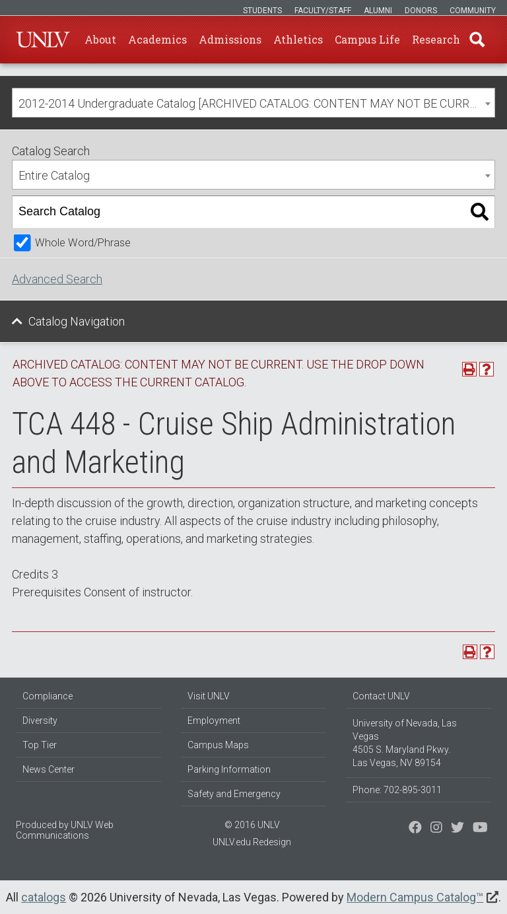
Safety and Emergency (234, 794)
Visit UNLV (208, 696)
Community (473, 10)
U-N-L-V (43, 39)
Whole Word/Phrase (83, 242)
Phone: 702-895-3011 (397, 790)
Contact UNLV (381, 696)
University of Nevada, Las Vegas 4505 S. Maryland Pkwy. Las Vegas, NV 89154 (405, 743)
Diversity (39, 720)
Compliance (47, 696)
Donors (421, 10)
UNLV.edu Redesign (252, 842)
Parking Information (229, 769)
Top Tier (39, 745)
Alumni (378, 10)
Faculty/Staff (322, 10)
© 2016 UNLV (252, 825)
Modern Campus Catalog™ (415, 897)
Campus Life (367, 39)
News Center (48, 769)
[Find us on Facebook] (415, 829)
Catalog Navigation (76, 321)
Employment (213, 720)
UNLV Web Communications (65, 830)
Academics (157, 39)
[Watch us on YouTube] (480, 829)
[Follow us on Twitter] (436, 829)
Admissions (230, 39)
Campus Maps (218, 745)
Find (477, 39)
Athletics (298, 39)
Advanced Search (57, 279)
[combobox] (253, 103)
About (100, 39)
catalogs (43, 897)
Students (262, 10)
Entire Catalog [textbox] (54, 175)
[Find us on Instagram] (457, 829)
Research (436, 39)
